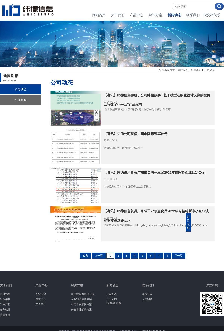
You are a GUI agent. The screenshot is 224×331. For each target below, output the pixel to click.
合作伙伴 (5, 309)
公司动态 (21, 89)
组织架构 (5, 299)
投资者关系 (211, 15)
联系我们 (193, 15)
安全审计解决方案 (81, 309)
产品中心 (136, 15)
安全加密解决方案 (81, 299)
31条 (85, 255)
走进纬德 (5, 293)
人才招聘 (147, 299)
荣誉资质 (5, 314)
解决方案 (155, 15)
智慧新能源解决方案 (82, 293)
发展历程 (5, 304)
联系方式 (147, 293)
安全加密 (40, 293)
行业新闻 (21, 100)
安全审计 (40, 304)
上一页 (99, 255)
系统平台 (40, 299)
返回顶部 (188, 222)
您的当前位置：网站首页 (173, 70)
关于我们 (118, 15)
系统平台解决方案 (81, 304)
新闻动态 (174, 15)
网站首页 (99, 15)
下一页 (178, 255)
